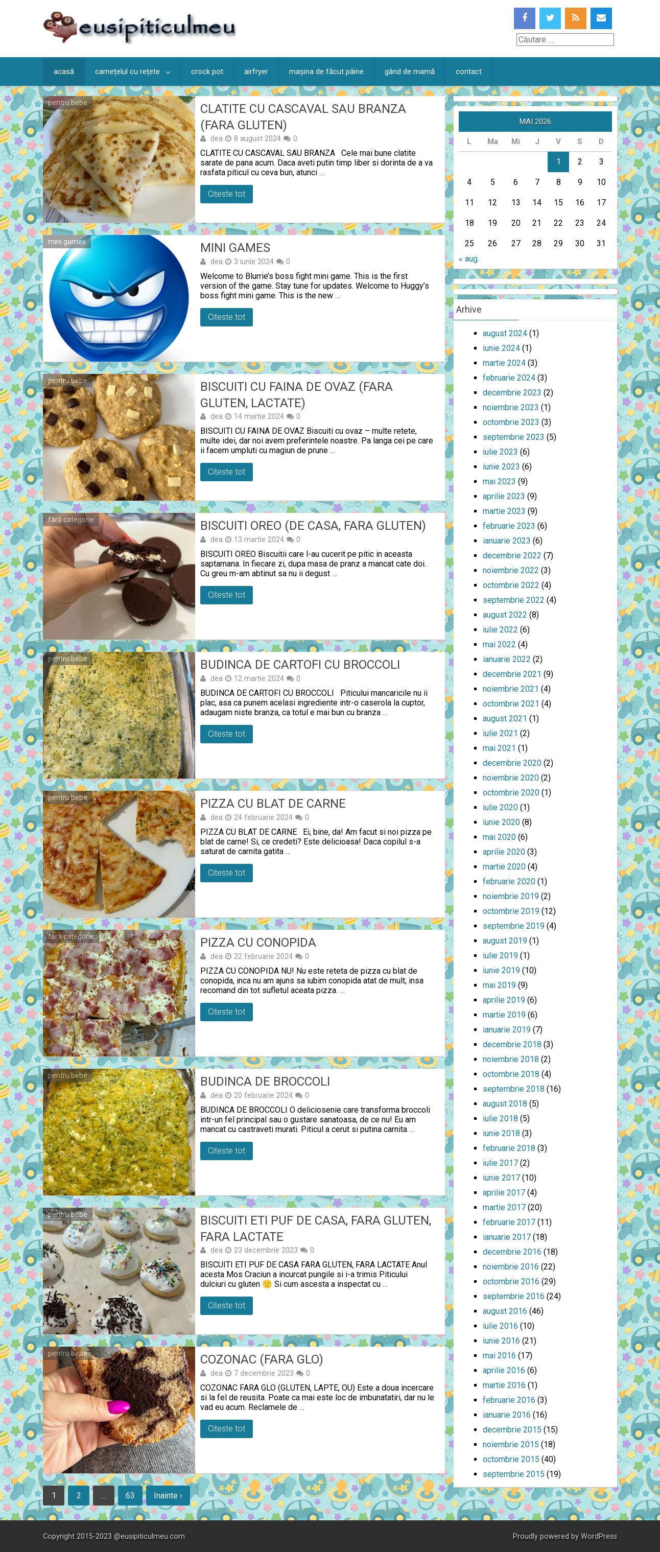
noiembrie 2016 (511, 1267)
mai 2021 (499, 748)
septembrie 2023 (514, 437)
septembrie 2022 (514, 600)
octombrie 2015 (511, 1459)
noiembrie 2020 (511, 778)
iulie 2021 (500, 733)
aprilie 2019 (504, 1000)
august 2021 (505, 718)
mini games (67, 242)
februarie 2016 (509, 1400)
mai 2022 (499, 644)
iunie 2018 (501, 1133)
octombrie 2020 (511, 792)
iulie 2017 (500, 1163)
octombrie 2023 (511, 422)
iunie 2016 (501, 1341)
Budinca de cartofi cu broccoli (300, 664)
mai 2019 (499, 985)
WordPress (599, 1536)
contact (469, 71)
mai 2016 (499, 1355)
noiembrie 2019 (511, 896)
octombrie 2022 (511, 585)
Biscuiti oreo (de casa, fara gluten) (313, 526)
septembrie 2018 (514, 1089)
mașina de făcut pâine (326, 71)
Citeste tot (226, 194)
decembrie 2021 (512, 674)
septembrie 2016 (514, 1296)
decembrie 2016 (512, 1252)
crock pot (207, 71)
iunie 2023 (501, 467)
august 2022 (505, 615)
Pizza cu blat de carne (273, 803)
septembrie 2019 (514, 926)
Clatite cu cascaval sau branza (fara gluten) (303, 117)
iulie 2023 (500, 452)
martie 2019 (504, 1015)
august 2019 (505, 941)
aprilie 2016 (504, 1370)
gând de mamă (410, 71)
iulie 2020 (500, 807)
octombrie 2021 (511, 704)
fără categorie (71, 519)
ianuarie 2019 (507, 1029)
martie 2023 (504, 511)
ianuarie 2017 (507, 1237)
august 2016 (505, 1311)
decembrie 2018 (512, 1044)
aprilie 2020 (504, 852)
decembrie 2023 (512, 392)
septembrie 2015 (514, 1474)
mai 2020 (499, 837)
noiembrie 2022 (511, 570)
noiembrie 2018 (511, 1059)
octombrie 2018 (511, 1074)
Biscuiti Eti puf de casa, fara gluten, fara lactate (315, 1228)
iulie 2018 (500, 1118)
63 (130, 1495)
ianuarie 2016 (507, 1415)
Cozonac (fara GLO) (261, 1359)
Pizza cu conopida (258, 942)
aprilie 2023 (504, 496)
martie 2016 (504, 1385)
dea (216, 138)
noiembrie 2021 (511, 689)
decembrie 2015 (512, 1430)
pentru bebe (67, 103)
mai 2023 (499, 481)
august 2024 (505, 333)
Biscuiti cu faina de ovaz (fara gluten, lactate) (296, 395)
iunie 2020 (501, 822)
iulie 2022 (500, 629)
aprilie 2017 (504, 1192)
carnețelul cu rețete (127, 71)
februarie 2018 (509, 1148)
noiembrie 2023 (511, 407)
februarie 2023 (509, 526)
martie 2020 (504, 867)
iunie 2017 (501, 1178)
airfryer (256, 71)
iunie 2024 (501, 348)
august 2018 (505, 1104)
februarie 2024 (509, 378)
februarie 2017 (509, 1222)
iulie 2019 (500, 955)
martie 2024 (504, 363)
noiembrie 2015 (511, 1444)
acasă (64, 71)
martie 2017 (504, 1207)
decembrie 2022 (512, 555)
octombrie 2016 (511, 1281)
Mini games (235, 248)
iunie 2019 (501, 970)
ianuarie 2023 (507, 541)
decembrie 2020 (512, 763)
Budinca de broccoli (265, 1081)
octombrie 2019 (511, 911)
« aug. (469, 259)
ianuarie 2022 (507, 659)
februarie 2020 (509, 881)
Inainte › (168, 1495)
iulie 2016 (500, 1326)
